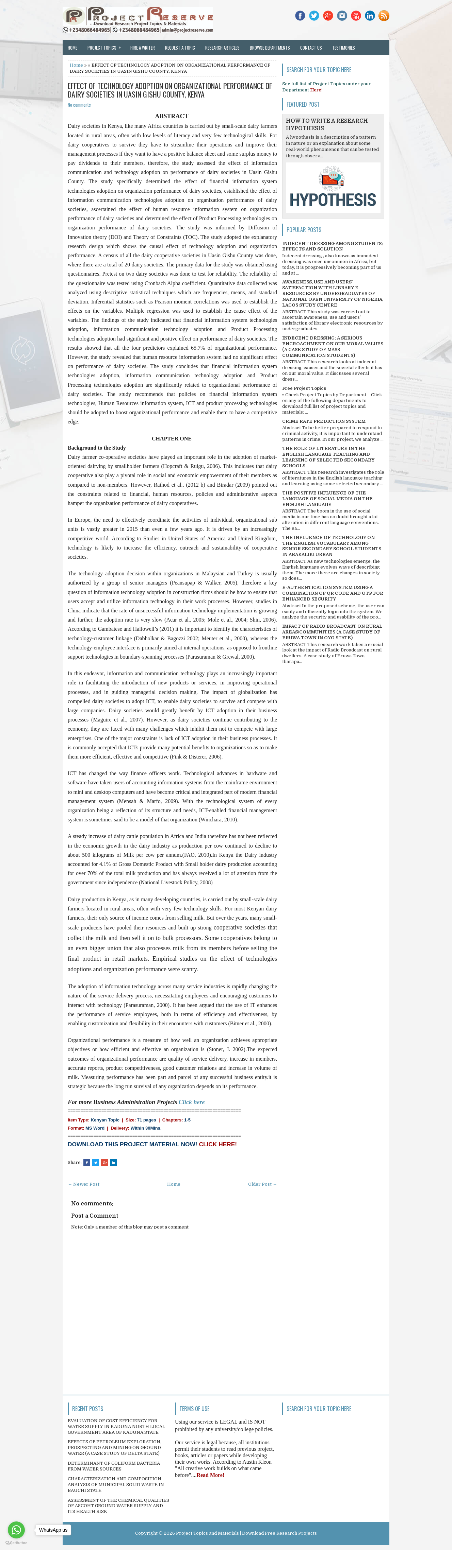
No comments (79, 104)
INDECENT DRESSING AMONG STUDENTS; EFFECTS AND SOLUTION (332, 246)
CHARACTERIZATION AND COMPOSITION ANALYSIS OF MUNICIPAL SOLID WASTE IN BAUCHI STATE (116, 1484)
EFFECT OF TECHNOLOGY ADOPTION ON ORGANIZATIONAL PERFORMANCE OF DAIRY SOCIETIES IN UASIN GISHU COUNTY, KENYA (170, 90)
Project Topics (106, 45)
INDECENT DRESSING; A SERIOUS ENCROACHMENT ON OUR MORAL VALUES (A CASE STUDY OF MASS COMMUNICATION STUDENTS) (332, 346)
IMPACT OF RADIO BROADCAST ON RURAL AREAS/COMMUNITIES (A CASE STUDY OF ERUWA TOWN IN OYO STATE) (332, 632)
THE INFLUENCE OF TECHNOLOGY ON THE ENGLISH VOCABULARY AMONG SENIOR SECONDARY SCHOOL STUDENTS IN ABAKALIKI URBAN (331, 546)
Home (72, 47)
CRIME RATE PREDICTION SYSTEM (324, 421)
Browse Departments (270, 47)
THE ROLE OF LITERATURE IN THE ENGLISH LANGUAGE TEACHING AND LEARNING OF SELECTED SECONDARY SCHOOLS (328, 457)
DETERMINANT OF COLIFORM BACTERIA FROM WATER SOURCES (114, 1466)
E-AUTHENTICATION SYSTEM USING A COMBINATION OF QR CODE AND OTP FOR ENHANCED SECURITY (332, 593)
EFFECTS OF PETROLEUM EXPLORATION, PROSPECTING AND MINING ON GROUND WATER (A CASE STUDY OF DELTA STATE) (114, 1447)
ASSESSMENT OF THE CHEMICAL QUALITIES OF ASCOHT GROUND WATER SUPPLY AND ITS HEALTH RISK (118, 1506)
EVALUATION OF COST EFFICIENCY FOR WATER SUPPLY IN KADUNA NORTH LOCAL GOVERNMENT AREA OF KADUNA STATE (116, 1426)
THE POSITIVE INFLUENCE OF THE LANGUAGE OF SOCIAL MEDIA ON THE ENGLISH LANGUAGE (327, 498)
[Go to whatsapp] (16, 1529)
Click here (192, 1102)
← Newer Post (83, 1184)
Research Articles (222, 47)
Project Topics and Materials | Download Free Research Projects (246, 1533)
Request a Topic (180, 47)
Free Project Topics (304, 388)
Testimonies (343, 47)
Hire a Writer (142, 47)
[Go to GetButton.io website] (16, 1543)
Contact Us (311, 47)
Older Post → (262, 1184)
